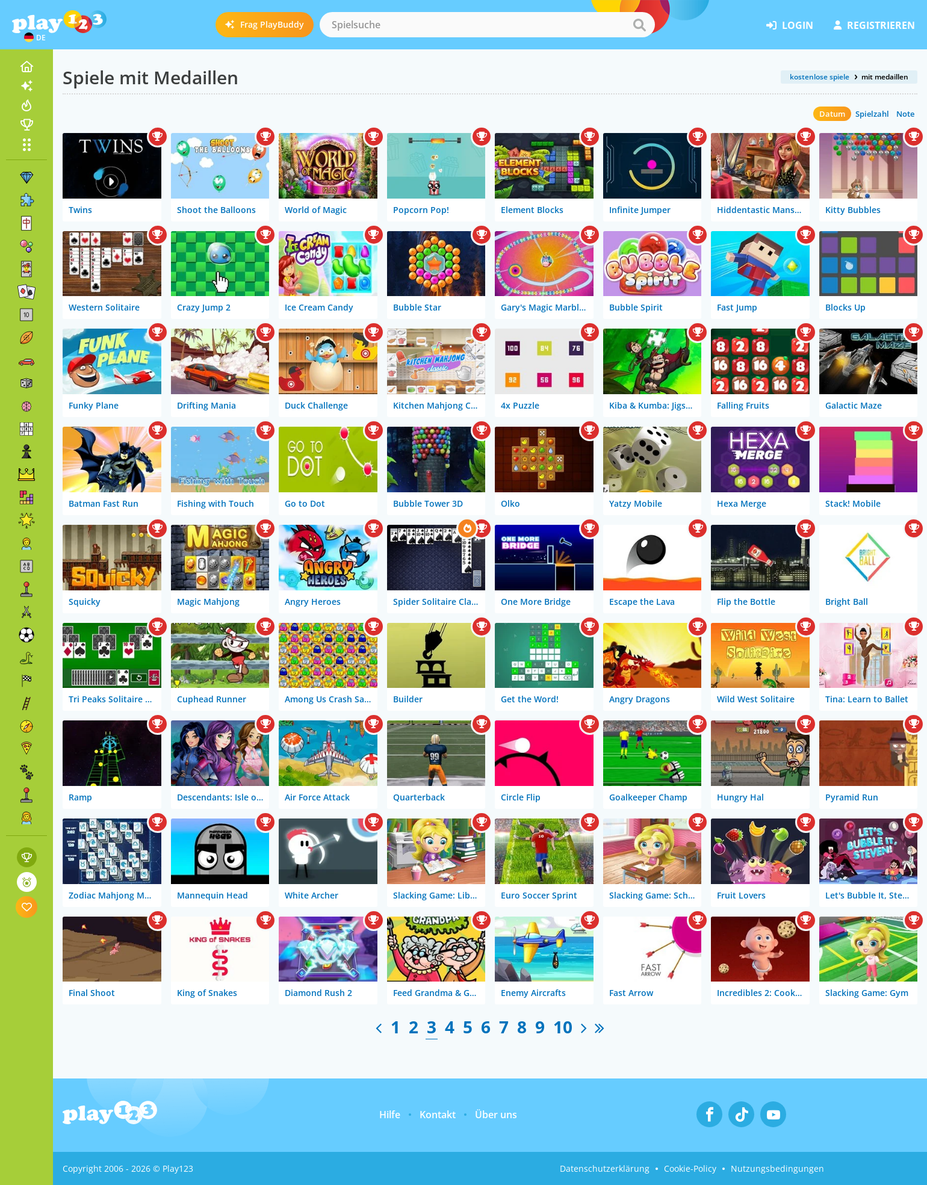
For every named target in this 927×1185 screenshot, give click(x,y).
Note (905, 113)
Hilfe (389, 1114)
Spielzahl (872, 113)
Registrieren (874, 25)
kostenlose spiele (819, 77)
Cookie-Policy (690, 1168)
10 (562, 1026)
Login (789, 25)
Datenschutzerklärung (605, 1168)
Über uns (496, 1114)
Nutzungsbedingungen (777, 1168)
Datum (832, 113)
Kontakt (438, 1114)
